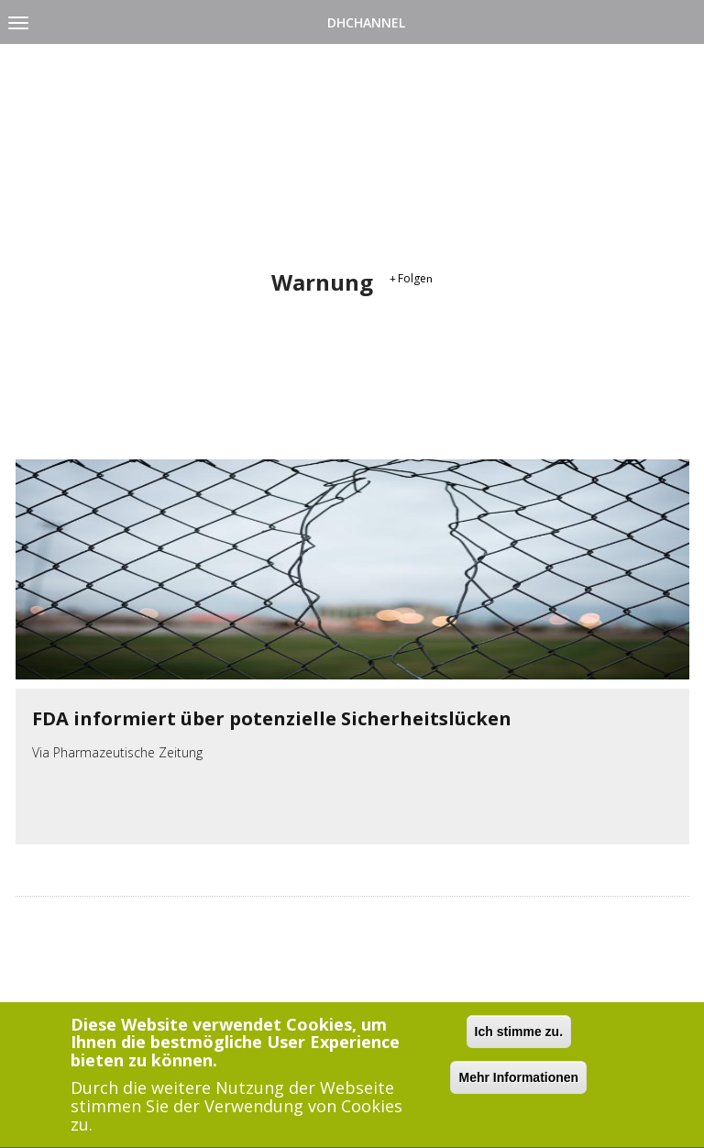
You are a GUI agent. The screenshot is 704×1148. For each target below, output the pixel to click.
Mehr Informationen (518, 1079)
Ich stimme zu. (519, 1033)
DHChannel (366, 22)
